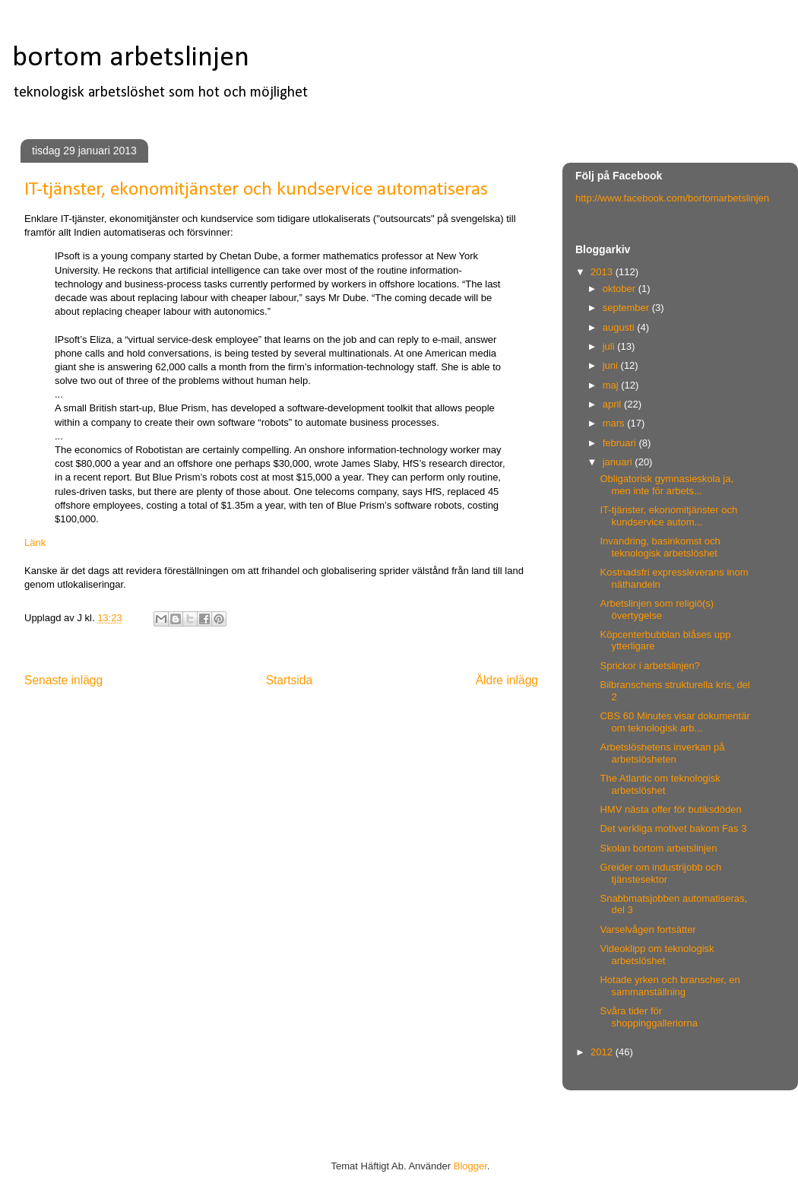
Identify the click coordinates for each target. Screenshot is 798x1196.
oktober (620, 288)
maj (612, 385)
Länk (35, 542)
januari (619, 462)
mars (615, 423)
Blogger (470, 1166)
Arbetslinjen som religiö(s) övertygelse (657, 609)
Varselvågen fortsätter (647, 929)
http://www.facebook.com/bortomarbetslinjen (672, 198)
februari (621, 443)
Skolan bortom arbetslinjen (658, 848)
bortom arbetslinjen (130, 58)
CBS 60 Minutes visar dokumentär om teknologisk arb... (674, 722)
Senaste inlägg (63, 680)
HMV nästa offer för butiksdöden (670, 809)
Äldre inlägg (507, 680)
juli (610, 346)
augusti (620, 327)
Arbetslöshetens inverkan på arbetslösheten (662, 753)
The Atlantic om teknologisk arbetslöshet (660, 784)
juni (612, 365)
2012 (603, 1052)
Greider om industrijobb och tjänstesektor (660, 873)
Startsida (289, 680)
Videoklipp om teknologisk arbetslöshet (657, 954)
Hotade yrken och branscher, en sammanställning (669, 986)
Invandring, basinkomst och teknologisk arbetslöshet (660, 547)
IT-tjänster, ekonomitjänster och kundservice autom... (668, 516)
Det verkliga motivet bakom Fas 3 (673, 828)
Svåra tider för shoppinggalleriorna (648, 1017)
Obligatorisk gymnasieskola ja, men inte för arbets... (666, 484)
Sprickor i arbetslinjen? (650, 665)
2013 (603, 272)
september (627, 307)
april (613, 404)
